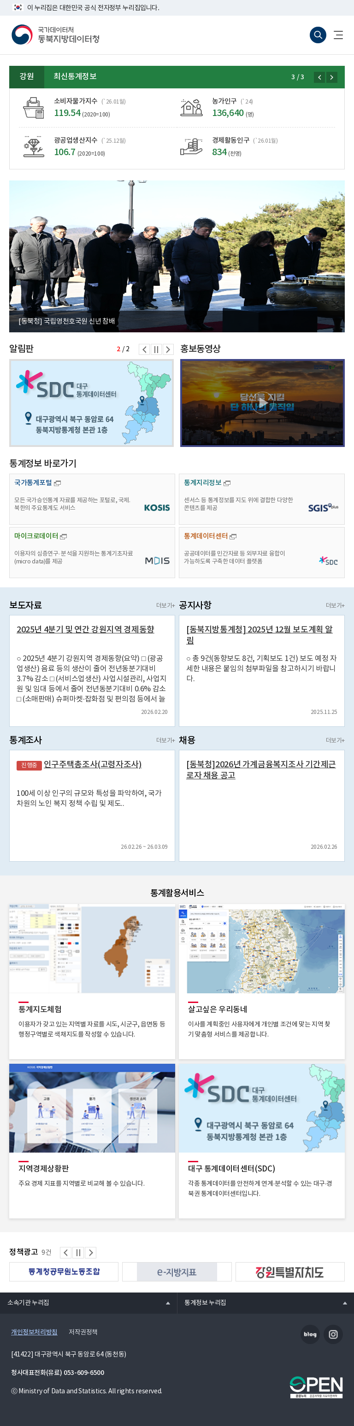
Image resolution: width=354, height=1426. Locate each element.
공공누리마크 (316, 1387)
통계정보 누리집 (201, 1302)
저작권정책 (83, 1332)
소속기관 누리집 (24, 1302)
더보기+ (165, 606)
